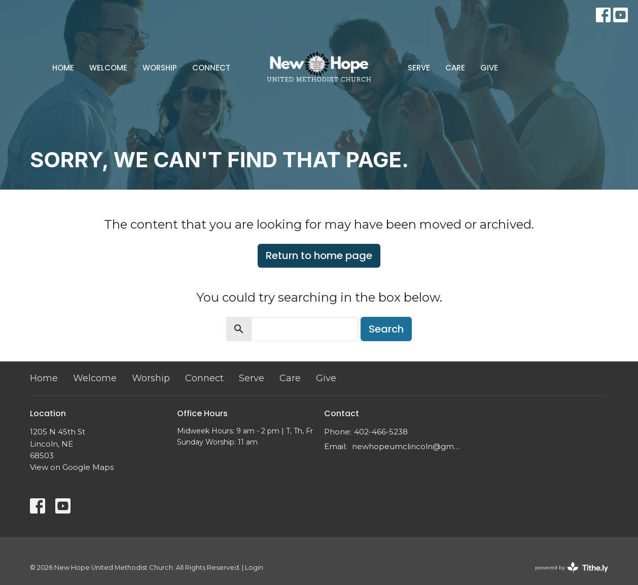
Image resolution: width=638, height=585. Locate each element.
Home (63, 67)
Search (386, 329)
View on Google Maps (72, 467)
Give (489, 67)
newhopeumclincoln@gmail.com (406, 446)
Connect (211, 67)
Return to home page (319, 255)
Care (455, 67)
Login (254, 567)
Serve (419, 67)
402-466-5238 (381, 431)
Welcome (108, 67)
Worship (160, 67)
